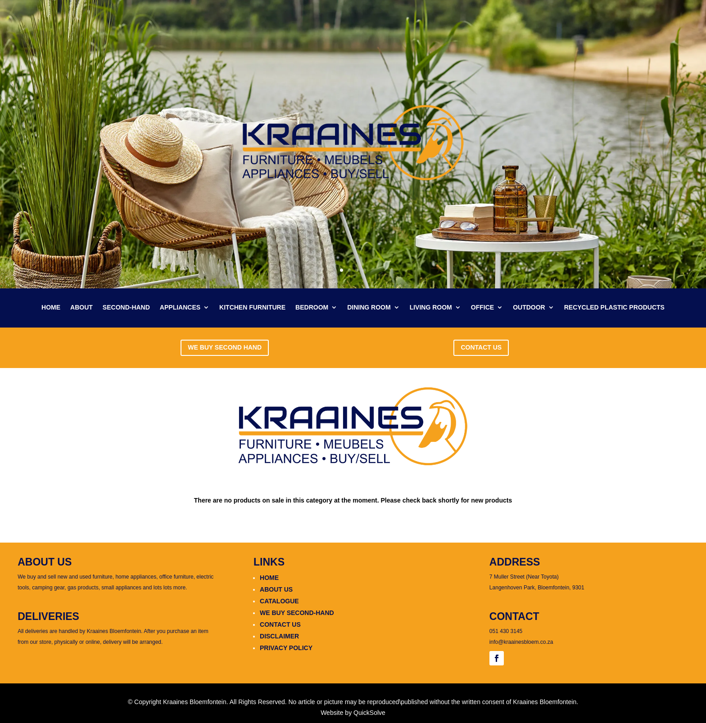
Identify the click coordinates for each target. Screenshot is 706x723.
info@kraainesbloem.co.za (521, 642)
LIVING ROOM (431, 307)
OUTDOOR (529, 307)
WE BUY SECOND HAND (225, 347)
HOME (50, 307)
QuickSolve (369, 712)
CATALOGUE (279, 601)
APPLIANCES (180, 307)
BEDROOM (311, 307)
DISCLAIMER (279, 636)
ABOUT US (276, 589)
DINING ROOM (368, 307)
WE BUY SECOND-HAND (297, 612)
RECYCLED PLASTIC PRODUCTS (614, 307)
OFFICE (482, 307)
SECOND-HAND (126, 307)
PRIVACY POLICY (286, 647)
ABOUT (81, 307)
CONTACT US (481, 347)
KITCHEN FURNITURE (252, 307)
